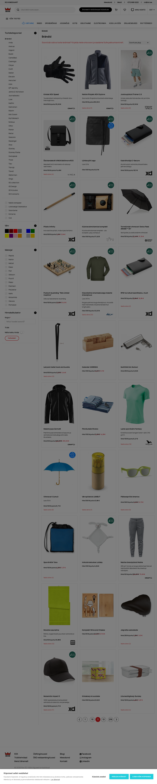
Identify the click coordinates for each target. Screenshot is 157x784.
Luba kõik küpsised (141, 777)
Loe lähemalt (55, 779)
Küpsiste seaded (99, 777)
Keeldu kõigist (119, 777)
